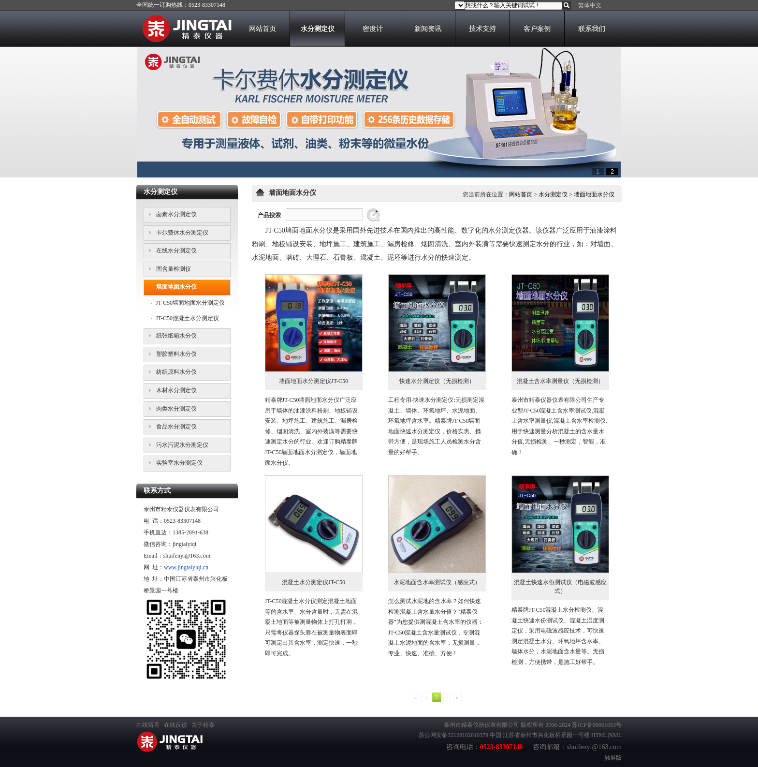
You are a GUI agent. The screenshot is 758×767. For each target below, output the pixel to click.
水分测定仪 (553, 194)
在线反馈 (175, 725)
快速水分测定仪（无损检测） (437, 381)
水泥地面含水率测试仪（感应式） (437, 582)
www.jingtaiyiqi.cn (186, 567)
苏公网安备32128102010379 (453, 735)
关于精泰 (203, 725)
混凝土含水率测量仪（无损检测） (560, 381)
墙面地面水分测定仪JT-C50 (313, 381)
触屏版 (613, 757)
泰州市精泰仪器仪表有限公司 (481, 725)
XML (615, 735)
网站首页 (520, 194)
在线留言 (148, 725)
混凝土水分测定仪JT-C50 (313, 582)
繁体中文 (589, 5)
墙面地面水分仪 (594, 194)
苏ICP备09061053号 (597, 725)
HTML (599, 735)
